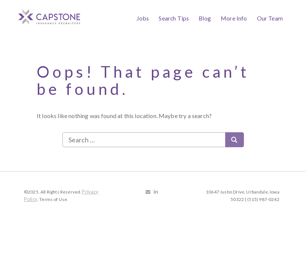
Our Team (270, 18)
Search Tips (174, 18)
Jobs (143, 18)
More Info (234, 18)
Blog (205, 18)
